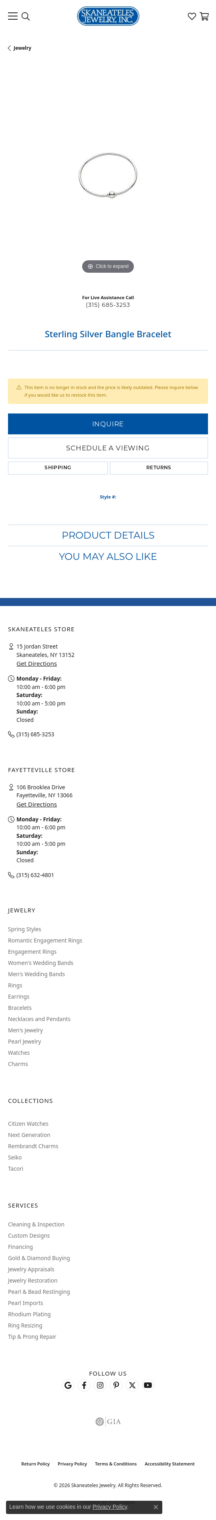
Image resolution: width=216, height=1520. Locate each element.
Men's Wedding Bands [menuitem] (36, 974)
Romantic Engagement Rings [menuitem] (45, 940)
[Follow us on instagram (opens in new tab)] (100, 1385)
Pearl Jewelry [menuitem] (24, 1041)
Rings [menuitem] (15, 985)
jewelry (22, 48)
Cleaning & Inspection (36, 1224)
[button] (26, 16)
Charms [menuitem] (18, 1064)
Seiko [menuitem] (15, 1157)
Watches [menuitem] (19, 1052)
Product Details (108, 535)
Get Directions (36, 663)
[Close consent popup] (155, 1507)
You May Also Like (108, 556)
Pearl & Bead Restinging (39, 1291)
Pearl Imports (25, 1303)
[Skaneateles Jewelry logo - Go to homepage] (108, 16)
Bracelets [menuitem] (20, 1007)
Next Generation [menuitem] (29, 1135)
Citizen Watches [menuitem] (28, 1123)
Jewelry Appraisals (31, 1269)
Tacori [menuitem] (15, 1168)
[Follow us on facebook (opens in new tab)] (84, 1385)
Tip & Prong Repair (32, 1336)
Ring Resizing (25, 1325)
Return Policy (35, 1464)
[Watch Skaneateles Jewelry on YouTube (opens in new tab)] (148, 1385)
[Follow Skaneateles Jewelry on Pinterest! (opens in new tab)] (116, 1385)
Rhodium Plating (29, 1314)
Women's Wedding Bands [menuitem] (40, 963)
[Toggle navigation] (13, 16)
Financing (20, 1246)
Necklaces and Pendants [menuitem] (39, 1019)
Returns (159, 468)
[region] (108, 176)
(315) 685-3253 (108, 304)
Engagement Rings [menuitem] (32, 951)
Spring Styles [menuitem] (24, 929)
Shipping (57, 468)
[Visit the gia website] (108, 1422)
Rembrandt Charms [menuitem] (33, 1146)
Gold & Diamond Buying (39, 1258)
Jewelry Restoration (33, 1280)
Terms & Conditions (116, 1464)
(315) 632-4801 (35, 875)
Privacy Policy (72, 1464)
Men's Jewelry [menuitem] (25, 1030)
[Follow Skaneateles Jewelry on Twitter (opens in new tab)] (132, 1385)
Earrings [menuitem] (19, 996)
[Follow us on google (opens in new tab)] (68, 1385)
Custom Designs (29, 1235)
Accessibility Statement (170, 1464)
